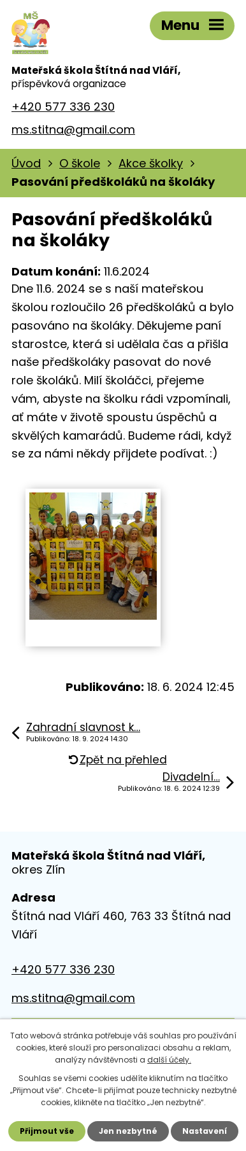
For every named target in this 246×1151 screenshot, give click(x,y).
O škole (79, 163)
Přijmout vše (47, 1131)
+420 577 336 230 (63, 107)
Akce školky (151, 163)
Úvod (26, 163)
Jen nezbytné (128, 1131)
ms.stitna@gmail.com (73, 129)
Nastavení (204, 1131)
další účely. (169, 1059)
